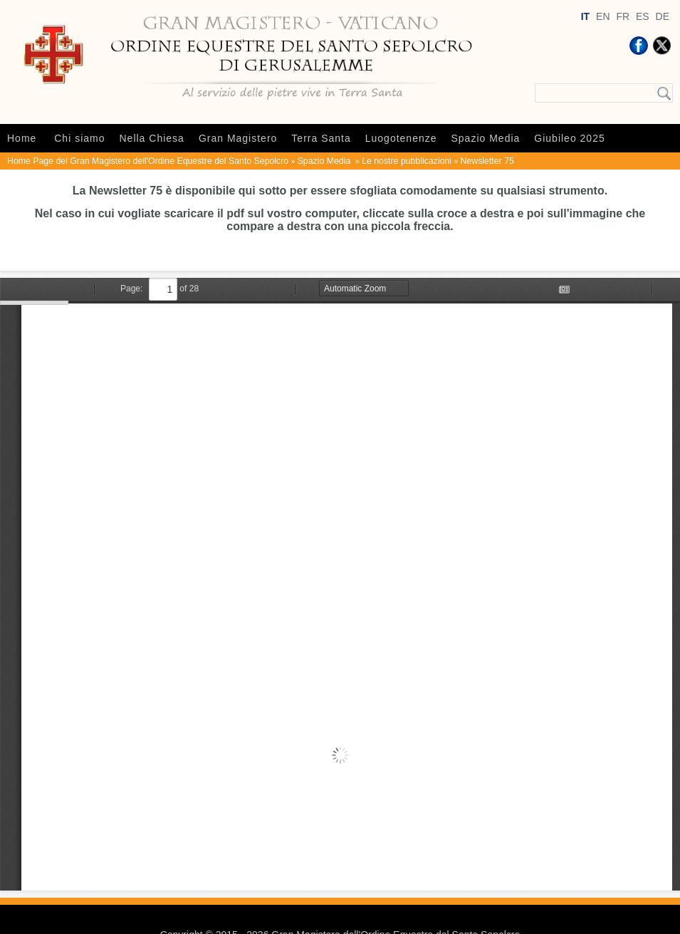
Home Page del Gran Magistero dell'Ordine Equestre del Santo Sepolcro (147, 161)
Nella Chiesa (152, 138)
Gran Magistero (238, 138)
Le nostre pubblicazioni (406, 161)
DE (662, 16)
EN (603, 16)
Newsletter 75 (487, 161)
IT (585, 16)
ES (642, 16)
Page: (131, 289)
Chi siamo (79, 138)
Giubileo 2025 (569, 138)
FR (622, 16)
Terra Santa (320, 138)
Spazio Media (486, 138)
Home (21, 138)
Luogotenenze (401, 138)
